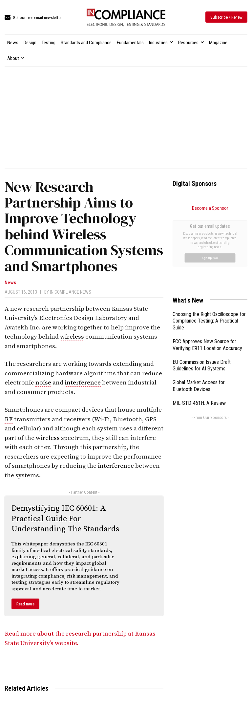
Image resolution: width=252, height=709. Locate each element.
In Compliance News (70, 292)
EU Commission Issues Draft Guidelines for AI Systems (202, 291)
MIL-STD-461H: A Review (199, 329)
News (10, 282)
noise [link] (43, 382)
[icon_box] (33, 17)
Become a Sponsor (210, 208)
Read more (25, 603)
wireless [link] (72, 337)
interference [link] (83, 382)
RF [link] (9, 419)
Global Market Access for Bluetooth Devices (199, 312)
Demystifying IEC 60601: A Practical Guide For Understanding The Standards (65, 518)
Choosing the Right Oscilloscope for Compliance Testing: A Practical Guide (209, 247)
